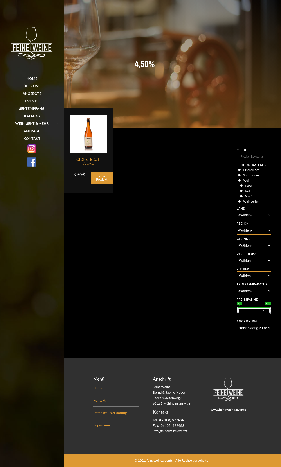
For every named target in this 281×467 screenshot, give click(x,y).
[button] (102, 178)
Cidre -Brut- (88, 161)
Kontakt (99, 400)
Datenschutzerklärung (110, 413)
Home (97, 388)
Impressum (101, 425)
